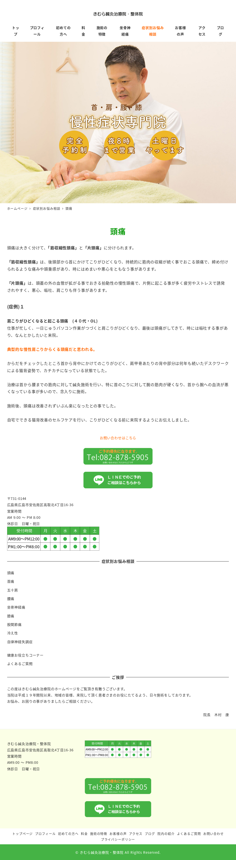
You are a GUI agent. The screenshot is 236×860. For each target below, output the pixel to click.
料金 (84, 833)
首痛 (11, 581)
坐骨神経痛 (16, 606)
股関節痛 (14, 624)
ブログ (150, 833)
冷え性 (12, 632)
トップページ (22, 833)
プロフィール (45, 833)
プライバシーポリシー (118, 839)
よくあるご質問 (20, 663)
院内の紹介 (165, 833)
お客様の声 (118, 833)
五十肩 (12, 589)
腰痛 (11, 598)
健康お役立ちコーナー (25, 654)
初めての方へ (68, 833)
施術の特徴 (98, 833)
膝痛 (11, 615)
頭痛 (11, 572)
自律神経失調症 (20, 641)
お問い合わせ (213, 833)
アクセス (135, 833)
